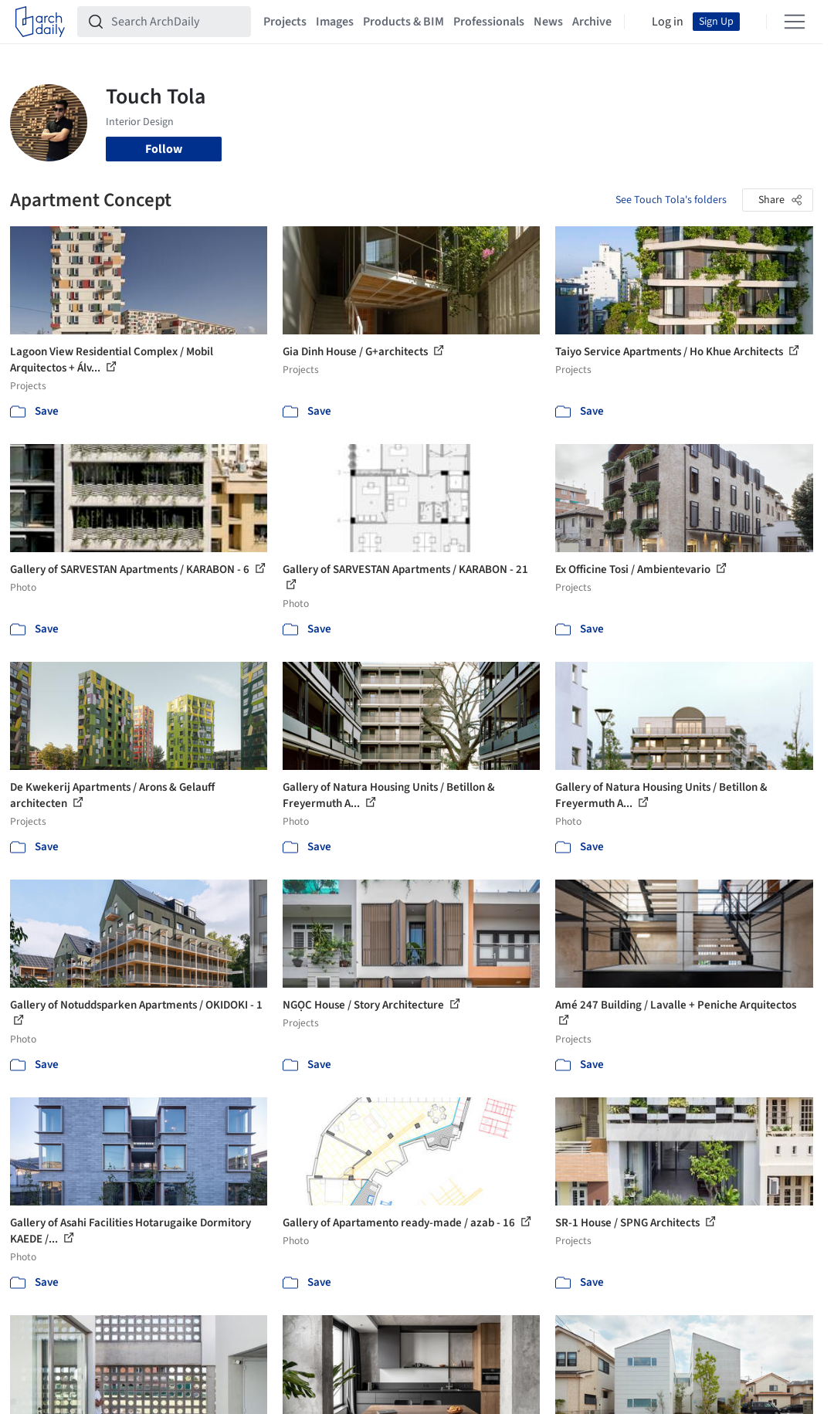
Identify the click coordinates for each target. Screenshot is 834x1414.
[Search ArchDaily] (176, 21)
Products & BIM (403, 21)
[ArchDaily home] (40, 21)
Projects (285, 21)
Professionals (488, 21)
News (548, 21)
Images (335, 21)
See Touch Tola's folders (671, 200)
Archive (592, 21)
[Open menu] (794, 21)
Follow (163, 149)
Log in (667, 21)
